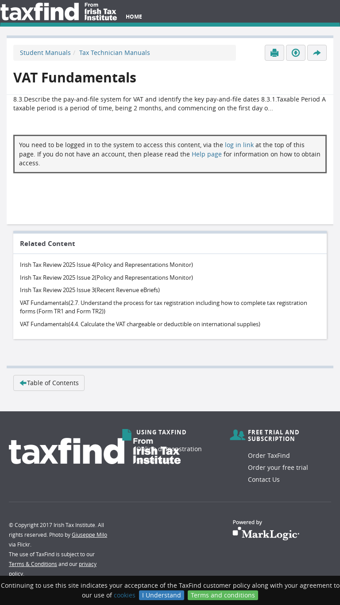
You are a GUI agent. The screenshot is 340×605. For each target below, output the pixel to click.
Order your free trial (278, 467)
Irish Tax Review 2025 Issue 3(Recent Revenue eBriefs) (90, 290)
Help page (207, 154)
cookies (124, 595)
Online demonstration (169, 449)
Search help (154, 461)
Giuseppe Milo (89, 534)
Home (134, 16)
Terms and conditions (223, 595)
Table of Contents (49, 383)
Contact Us (264, 479)
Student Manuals (45, 52)
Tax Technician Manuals (114, 52)
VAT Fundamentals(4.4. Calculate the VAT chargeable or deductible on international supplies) (140, 324)
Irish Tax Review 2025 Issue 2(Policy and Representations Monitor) (106, 277)
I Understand (161, 595)
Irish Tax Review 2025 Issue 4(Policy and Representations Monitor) (106, 265)
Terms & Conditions (33, 563)
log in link (239, 145)
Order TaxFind (269, 455)
